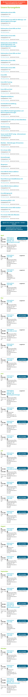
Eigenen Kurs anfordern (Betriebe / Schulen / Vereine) (14, 223)
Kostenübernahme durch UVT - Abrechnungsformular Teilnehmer (14, 228)
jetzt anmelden (22, 238)
